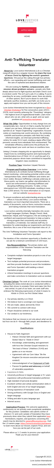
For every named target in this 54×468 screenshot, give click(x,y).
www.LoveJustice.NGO (42, 464)
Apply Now (27, 30)
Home (27, 36)
